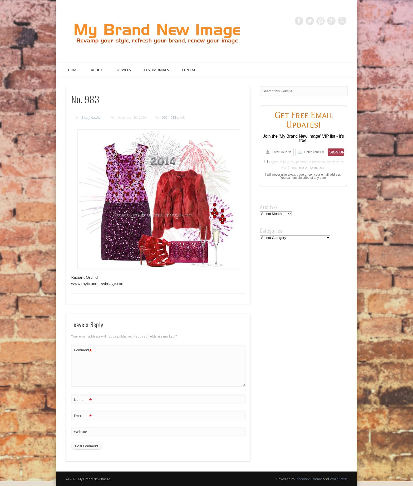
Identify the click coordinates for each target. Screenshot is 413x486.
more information (311, 167)
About (97, 70)
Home (73, 70)
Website (80, 431)
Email (83, 415)
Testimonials (156, 70)
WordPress (338, 479)
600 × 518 (169, 117)
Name (83, 399)
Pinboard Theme (309, 479)
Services (123, 70)
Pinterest (320, 21)
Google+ (331, 21)
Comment (83, 350)
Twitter (310, 21)
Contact (190, 70)
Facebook (299, 21)
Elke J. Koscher (92, 117)
